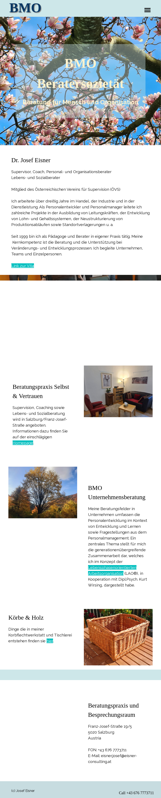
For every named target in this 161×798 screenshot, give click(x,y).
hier (50, 641)
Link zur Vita (22, 265)
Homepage (23, 442)
